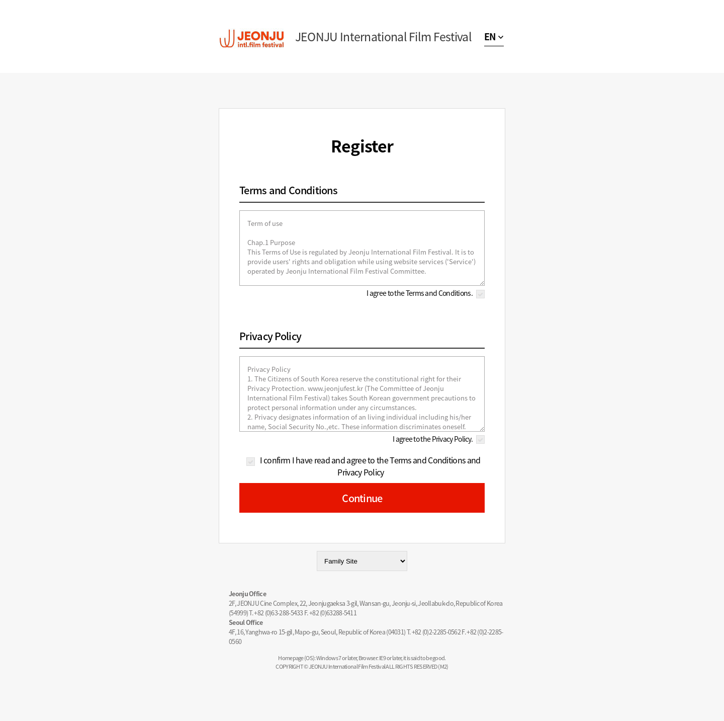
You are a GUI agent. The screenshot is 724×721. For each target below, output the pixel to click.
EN (490, 36)
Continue (362, 498)
